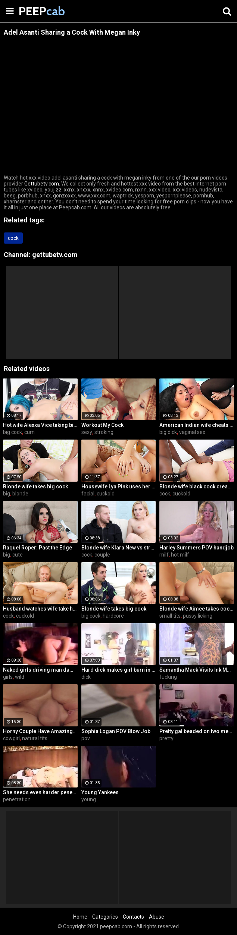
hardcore (113, 616)
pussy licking (197, 616)
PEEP (37, 11)
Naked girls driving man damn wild (40, 670)
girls (8, 677)
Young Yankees (100, 792)
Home (80, 917)
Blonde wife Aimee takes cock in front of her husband (196, 609)
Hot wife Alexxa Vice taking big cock (40, 425)
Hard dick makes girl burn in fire (118, 670)
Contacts (133, 917)
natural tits (34, 738)
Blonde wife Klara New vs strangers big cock (118, 548)
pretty (166, 738)
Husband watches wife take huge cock (40, 609)
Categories (105, 917)
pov (85, 738)
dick (86, 677)
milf (164, 555)
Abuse (156, 917)
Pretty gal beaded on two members (196, 731)
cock (13, 238)
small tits (170, 616)
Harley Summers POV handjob (196, 548)
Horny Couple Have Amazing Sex (40, 731)
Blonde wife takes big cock (35, 486)
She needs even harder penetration (40, 792)
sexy (86, 432)
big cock (12, 432)
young (88, 799)
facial (87, 494)
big (6, 494)
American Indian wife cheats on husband (196, 425)
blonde (20, 494)
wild (19, 677)
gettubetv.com (55, 255)
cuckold (106, 494)
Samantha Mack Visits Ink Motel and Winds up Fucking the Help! (196, 670)
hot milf (180, 555)
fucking (168, 677)
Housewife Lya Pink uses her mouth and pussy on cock (118, 486)
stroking (103, 432)
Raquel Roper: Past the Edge (37, 548)
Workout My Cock (102, 425)
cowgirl (11, 738)
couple (102, 555)
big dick (168, 432)
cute (17, 555)
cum (29, 432)
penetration (17, 799)
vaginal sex (192, 432)
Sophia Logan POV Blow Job (115, 731)
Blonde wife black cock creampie (196, 486)
